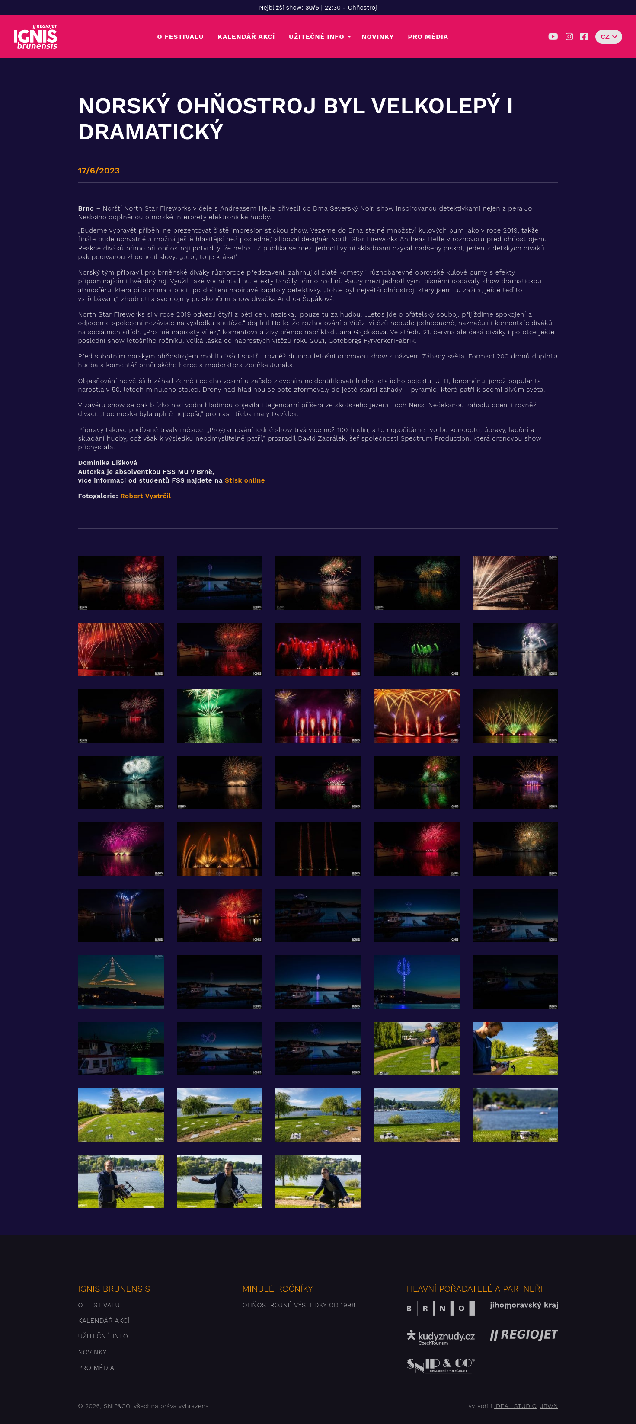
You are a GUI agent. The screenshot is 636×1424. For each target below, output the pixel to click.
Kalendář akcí (246, 37)
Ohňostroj (362, 7)
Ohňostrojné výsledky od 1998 (299, 1305)
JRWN (549, 1405)
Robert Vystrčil (145, 496)
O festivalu (180, 37)
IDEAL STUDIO (515, 1405)
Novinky (377, 37)
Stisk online (245, 480)
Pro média (428, 37)
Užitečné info (316, 37)
